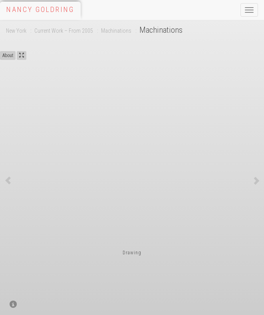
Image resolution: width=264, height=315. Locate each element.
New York (16, 31)
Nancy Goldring (40, 9)
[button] (8, 180)
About (7, 55)
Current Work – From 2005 (63, 31)
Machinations (116, 31)
